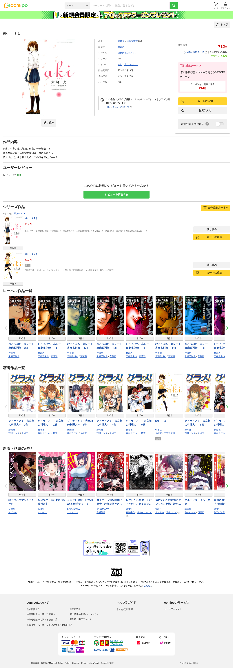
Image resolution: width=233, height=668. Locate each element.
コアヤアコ (72, 512)
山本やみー (190, 512)
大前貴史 (159, 512)
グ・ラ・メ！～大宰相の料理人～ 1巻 (50, 422)
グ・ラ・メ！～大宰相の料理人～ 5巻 (139, 422)
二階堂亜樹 (132, 41)
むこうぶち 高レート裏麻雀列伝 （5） (139, 345)
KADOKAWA (73, 509)
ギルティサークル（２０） (197, 502)
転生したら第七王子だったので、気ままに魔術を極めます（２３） (139, 502)
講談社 (129, 509)
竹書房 (121, 47)
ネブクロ (12, 512)
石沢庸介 (130, 512)
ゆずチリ (42, 512)
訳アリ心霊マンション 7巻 (22, 502)
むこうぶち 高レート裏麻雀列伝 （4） (168, 345)
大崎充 (121, 41)
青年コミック (131, 64)
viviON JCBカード (196, 52)
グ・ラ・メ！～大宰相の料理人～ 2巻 (21, 422)
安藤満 (54, 356)
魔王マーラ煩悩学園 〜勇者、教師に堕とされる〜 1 (110, 502)
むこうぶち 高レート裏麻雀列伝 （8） (197, 345)
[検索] (174, 5)
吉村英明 (101, 512)
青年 (120, 64)
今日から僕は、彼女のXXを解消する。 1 (80, 502)
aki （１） (31, 218)
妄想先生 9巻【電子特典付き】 (51, 502)
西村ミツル (13, 433)
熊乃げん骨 (219, 512)
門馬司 (201, 512)
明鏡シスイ (171, 512)
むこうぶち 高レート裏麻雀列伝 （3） (80, 345)
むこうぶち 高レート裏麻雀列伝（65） (21, 345)
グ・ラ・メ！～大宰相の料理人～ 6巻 (197, 422)
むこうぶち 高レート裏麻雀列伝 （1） (50, 345)
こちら (147, 585)
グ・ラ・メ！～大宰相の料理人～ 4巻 (109, 422)
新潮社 (11, 429)
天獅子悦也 (13, 356)
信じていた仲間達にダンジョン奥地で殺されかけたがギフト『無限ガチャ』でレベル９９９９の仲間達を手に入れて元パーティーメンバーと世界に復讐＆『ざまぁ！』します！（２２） (168, 502)
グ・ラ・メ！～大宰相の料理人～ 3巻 (80, 422)
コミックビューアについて (119, 107)
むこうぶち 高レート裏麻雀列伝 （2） (109, 345)
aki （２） (31, 254)
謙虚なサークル (144, 512)
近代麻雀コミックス (128, 52)
